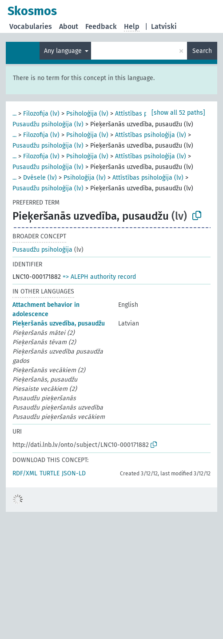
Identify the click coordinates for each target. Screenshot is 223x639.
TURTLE (50, 473)
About (68, 26)
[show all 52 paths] (178, 113)
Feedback (101, 26)
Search (202, 51)
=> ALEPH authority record (99, 277)
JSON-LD (74, 473)
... (14, 113)
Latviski (164, 26)
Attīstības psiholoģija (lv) (150, 135)
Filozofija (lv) (41, 113)
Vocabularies (30, 26)
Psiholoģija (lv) (87, 113)
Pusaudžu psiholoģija (42, 249)
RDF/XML (24, 473)
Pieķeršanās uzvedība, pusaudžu (58, 323)
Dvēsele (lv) (40, 177)
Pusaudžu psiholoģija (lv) (48, 124)
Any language (64, 51)
